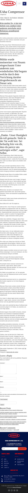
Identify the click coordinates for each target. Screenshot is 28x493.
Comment (2, 363)
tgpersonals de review (12, 352)
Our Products (13, 17)
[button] (24, 3)
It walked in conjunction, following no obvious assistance (13, 419)
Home (2, 17)
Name (1, 376)
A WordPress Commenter (6, 429)
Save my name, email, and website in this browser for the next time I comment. (13, 395)
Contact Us (9, 19)
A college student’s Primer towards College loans (11, 410)
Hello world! (16, 429)
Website (2, 387)
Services (2, 19)
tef (23, 348)
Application (20, 17)
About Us (6, 17)
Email (1, 381)
